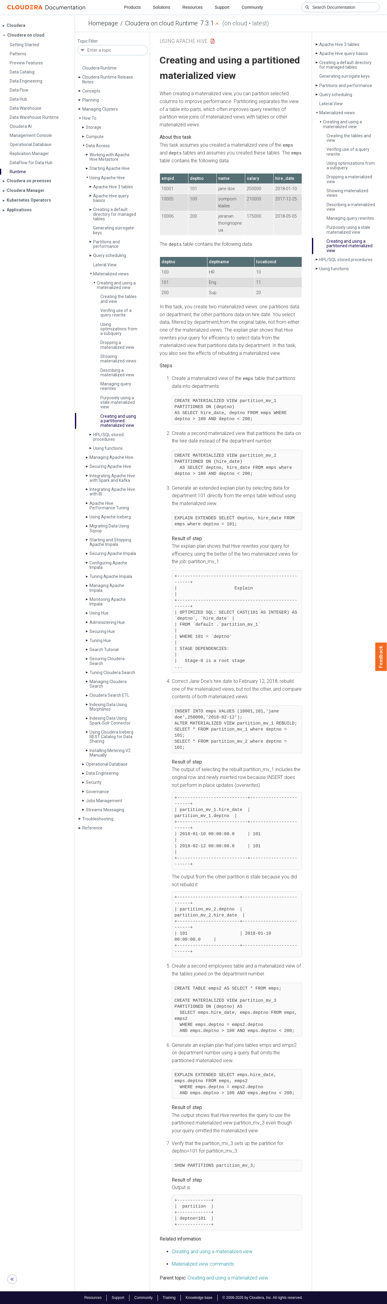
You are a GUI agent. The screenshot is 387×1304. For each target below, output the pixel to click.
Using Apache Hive (107, 177)
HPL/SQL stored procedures (108, 437)
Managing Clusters (100, 109)
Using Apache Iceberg (110, 516)
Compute (95, 136)
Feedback (381, 657)
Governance (97, 791)
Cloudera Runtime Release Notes (107, 79)
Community (252, 7)
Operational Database (107, 764)
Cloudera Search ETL (109, 695)
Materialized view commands (203, 1263)
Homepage (103, 23)
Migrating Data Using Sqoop (109, 528)
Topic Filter (87, 41)
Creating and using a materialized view (116, 285)
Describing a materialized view (117, 372)
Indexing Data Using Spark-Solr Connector (110, 720)
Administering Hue (107, 622)
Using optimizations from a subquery (118, 329)
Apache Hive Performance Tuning (109, 505)
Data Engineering (102, 773)
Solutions (161, 7)
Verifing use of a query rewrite (116, 312)
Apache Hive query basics (111, 198)
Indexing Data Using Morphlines (108, 707)
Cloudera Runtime (99, 68)
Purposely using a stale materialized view (117, 402)
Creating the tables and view (118, 298)
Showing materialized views (118, 358)
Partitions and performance (106, 244)
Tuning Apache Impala (110, 576)
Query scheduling (109, 255)
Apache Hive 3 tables (113, 186)
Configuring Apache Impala (108, 565)
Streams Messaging (105, 809)
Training (169, 1297)
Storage (93, 127)
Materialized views (111, 273)
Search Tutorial (104, 649)
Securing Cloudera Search (107, 661)
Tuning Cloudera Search (112, 672)
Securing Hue (102, 631)
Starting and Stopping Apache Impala (110, 542)
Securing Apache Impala (112, 553)
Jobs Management (104, 800)
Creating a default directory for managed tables (114, 214)
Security (94, 782)
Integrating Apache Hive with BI (112, 491)
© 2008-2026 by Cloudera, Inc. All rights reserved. (263, 1297)
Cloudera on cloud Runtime (161, 23)
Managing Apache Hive (111, 457)
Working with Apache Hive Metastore (109, 157)
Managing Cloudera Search (108, 684)
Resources (192, 7)
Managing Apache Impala (106, 587)
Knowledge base (199, 1297)
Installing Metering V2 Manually (110, 752)
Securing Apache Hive (110, 466)
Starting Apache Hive (109, 168)
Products (132, 7)
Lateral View (105, 264)
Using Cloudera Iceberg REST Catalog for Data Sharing (111, 737)
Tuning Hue (100, 640)
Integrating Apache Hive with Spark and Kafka (112, 478)
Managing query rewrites (115, 386)
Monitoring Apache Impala (107, 601)
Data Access (98, 145)
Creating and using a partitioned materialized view (118, 421)
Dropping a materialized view (117, 344)
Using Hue (99, 613)
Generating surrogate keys (113, 230)
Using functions (108, 448)
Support (222, 7)
